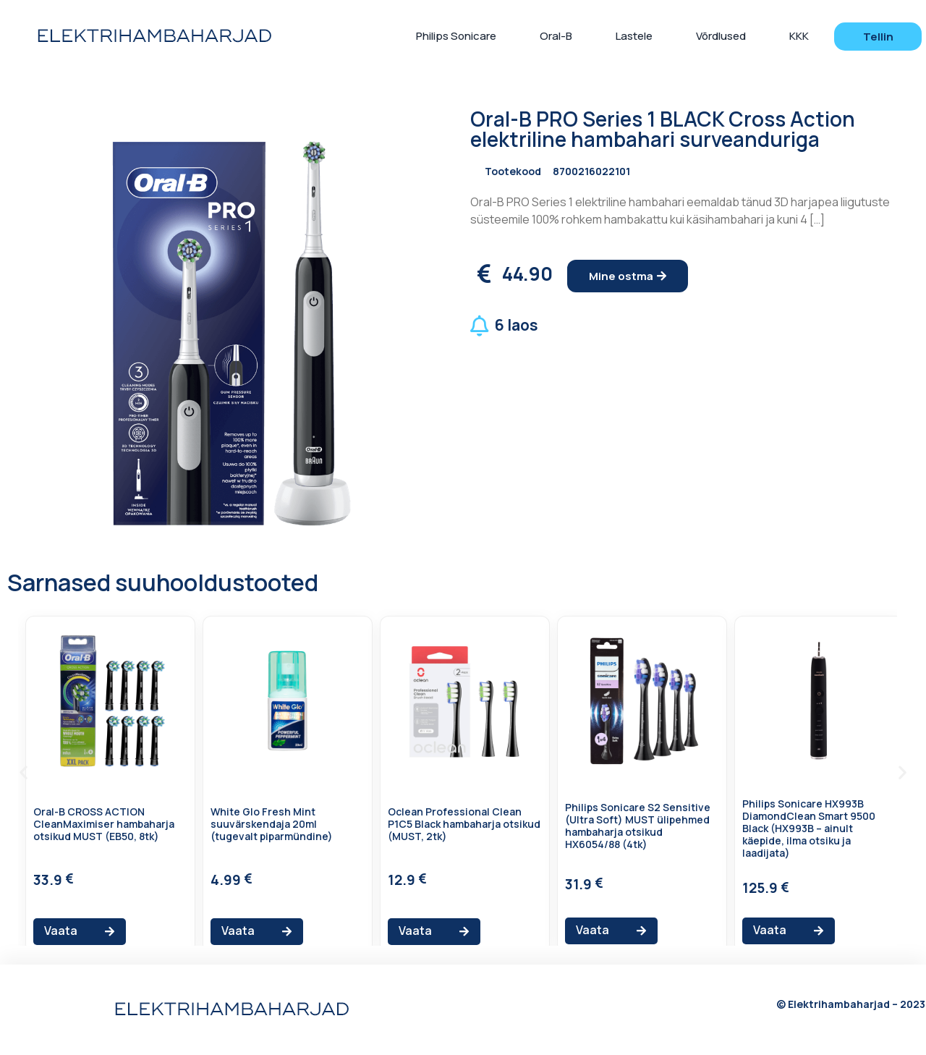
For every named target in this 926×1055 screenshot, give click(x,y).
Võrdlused (721, 35)
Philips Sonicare (456, 35)
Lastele (634, 35)
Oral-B (556, 35)
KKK (799, 35)
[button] (878, 36)
